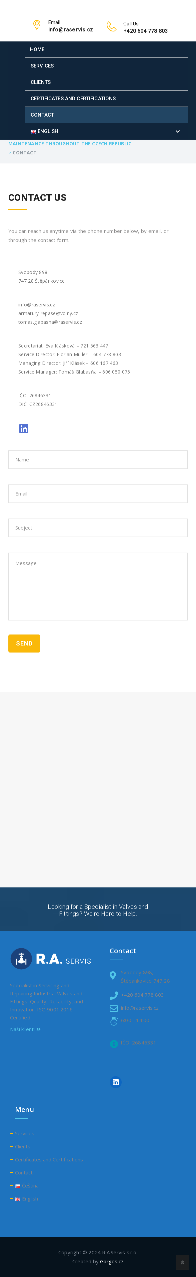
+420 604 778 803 (142, 994)
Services (42, 66)
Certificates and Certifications (73, 99)
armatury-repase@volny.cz (48, 313)
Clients (41, 82)
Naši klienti (25, 1029)
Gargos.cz (112, 1261)
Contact (42, 115)
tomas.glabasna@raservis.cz (50, 322)
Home (37, 49)
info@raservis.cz (36, 304)
